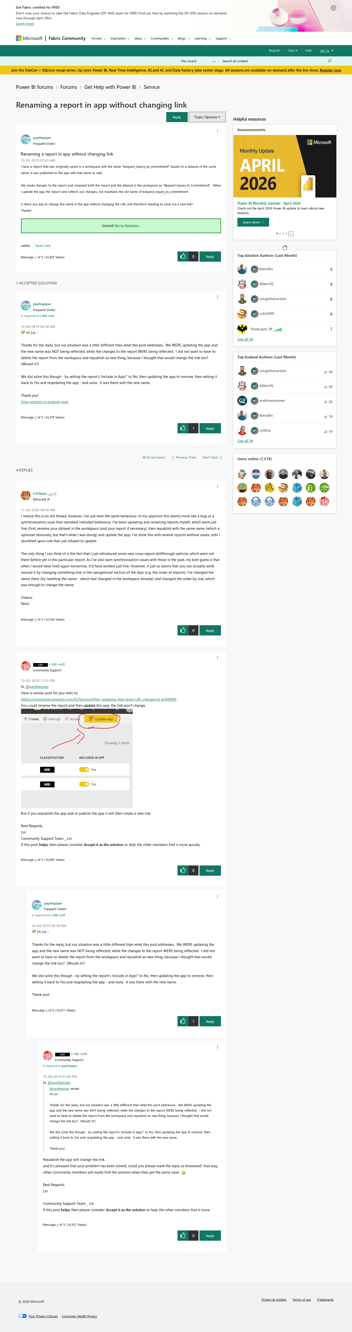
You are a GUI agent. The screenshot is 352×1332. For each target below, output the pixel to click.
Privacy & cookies (274, 1299)
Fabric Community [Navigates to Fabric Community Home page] (67, 38)
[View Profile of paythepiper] (42, 137)
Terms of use (301, 1299)
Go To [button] (324, 50)
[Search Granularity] (198, 61)
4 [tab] (286, 233)
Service (152, 86)
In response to (37, 316)
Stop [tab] (291, 233)
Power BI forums (34, 86)
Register (275, 50)
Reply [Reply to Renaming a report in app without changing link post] (210, 256)
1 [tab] (277, 233)
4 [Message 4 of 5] (57, 1224)
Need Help (43, 245)
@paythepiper (37, 686)
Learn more (25, 23)
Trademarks (325, 1299)
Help (308, 50)
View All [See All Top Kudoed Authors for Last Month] (245, 441)
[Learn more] (253, 222)
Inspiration (118, 38)
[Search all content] (277, 61)
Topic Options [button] (205, 116)
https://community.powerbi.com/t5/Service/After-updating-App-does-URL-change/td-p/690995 (98, 699)
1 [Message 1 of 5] (35, 257)
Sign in (293, 50)
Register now (330, 70)
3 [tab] (283, 233)
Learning (201, 38)
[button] (177, 117)
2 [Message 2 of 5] (35, 859)
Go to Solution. (127, 225)
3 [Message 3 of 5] (35, 417)
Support (221, 38)
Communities (160, 38)
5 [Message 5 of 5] (35, 619)
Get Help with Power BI (110, 86)
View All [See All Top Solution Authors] (245, 339)
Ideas (138, 38)
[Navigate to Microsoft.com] (29, 38)
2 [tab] (280, 233)
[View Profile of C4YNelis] (40, 493)
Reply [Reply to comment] (210, 428)
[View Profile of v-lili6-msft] (57, 664)
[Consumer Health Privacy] (79, 1316)
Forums (96, 38)
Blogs (182, 38)
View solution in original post (44, 401)
